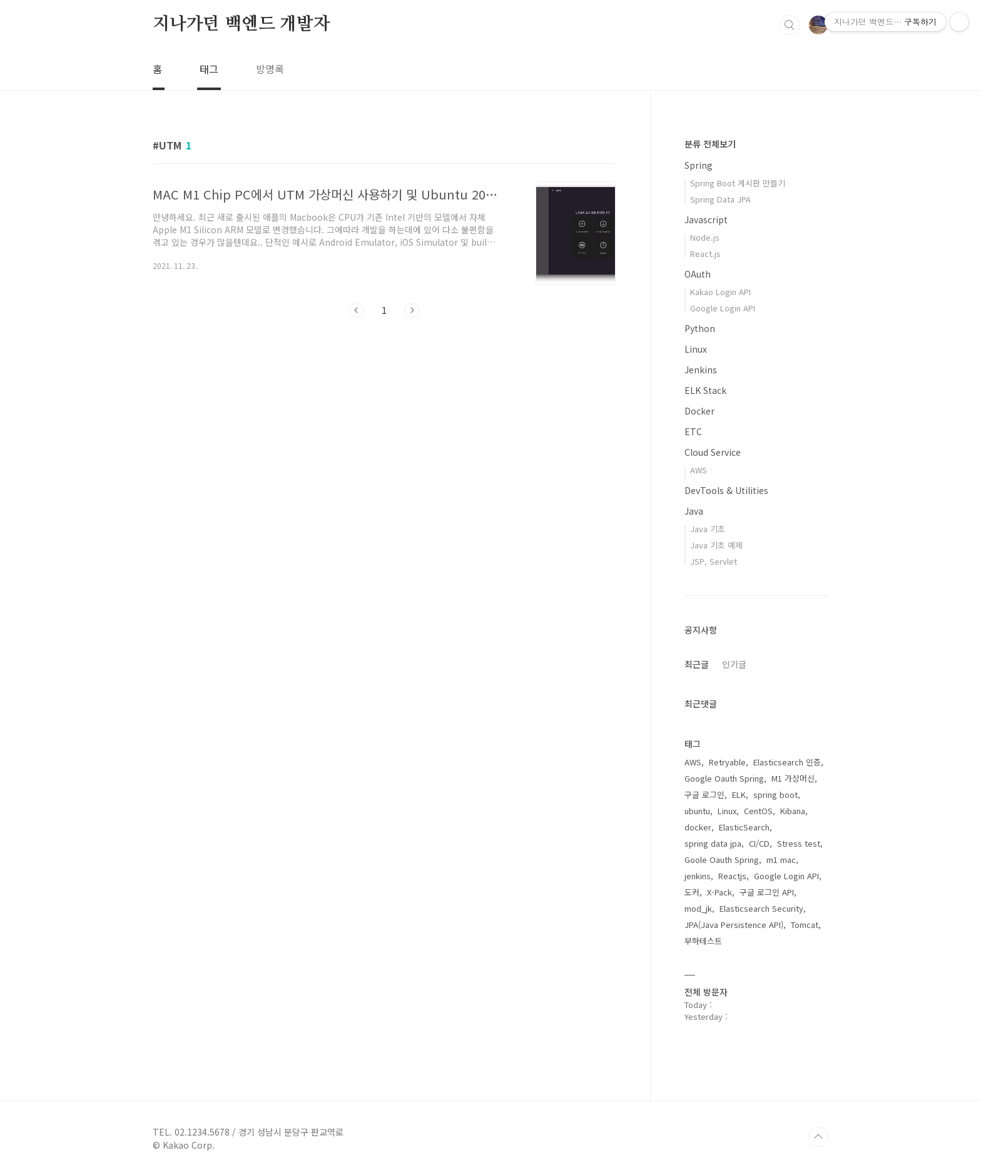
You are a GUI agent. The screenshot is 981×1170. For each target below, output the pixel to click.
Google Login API (722, 308)
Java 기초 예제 (716, 545)
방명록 (270, 68)
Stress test (798, 843)
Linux (695, 349)
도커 (691, 892)
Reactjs (732, 876)
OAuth (697, 274)
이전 (356, 310)
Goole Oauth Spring (721, 859)
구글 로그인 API (767, 892)
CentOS (758, 811)
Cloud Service (712, 452)
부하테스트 (703, 941)
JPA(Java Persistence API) (733, 924)
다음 (411, 310)
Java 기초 (707, 529)
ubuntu (697, 811)
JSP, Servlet (713, 561)
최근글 (696, 664)
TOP (818, 1137)
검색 (789, 25)
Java (693, 511)
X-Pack (719, 892)
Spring (698, 165)
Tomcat (804, 924)
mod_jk (698, 908)
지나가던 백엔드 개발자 (241, 24)
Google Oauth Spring (724, 778)
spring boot (775, 794)
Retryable (727, 762)
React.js (705, 254)
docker (697, 827)
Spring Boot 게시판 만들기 (737, 183)
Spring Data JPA (720, 199)
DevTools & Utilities (726, 490)
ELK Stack (705, 390)
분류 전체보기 (710, 144)
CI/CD (759, 843)
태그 (209, 68)
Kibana (792, 811)
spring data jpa (712, 843)
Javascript (706, 219)
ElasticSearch (744, 827)
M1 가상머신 (793, 778)
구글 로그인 (704, 794)
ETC (693, 431)
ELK (739, 794)
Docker (699, 411)
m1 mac (781, 859)
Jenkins (700, 369)
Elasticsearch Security (761, 908)
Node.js (704, 237)
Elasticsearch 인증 (787, 762)
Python (699, 328)
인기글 (734, 664)
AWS (698, 470)
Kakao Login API (720, 292)
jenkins (697, 876)
